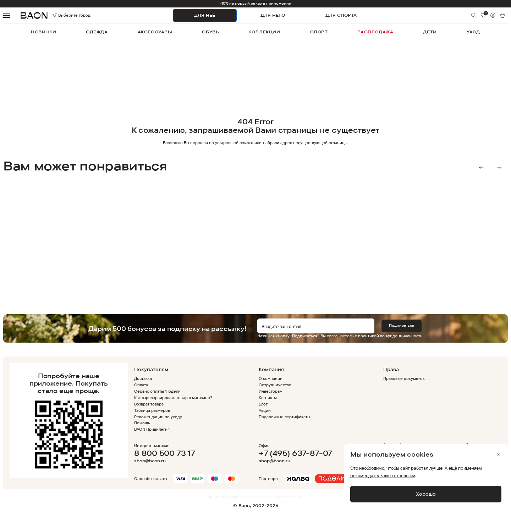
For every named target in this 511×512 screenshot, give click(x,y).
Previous (481, 167)
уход (473, 31)
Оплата (141, 384)
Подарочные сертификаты (285, 416)
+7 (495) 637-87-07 (295, 453)
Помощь (142, 422)
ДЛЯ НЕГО (272, 15)
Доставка (143, 378)
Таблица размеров (152, 410)
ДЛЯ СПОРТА (341, 15)
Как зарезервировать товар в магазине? (173, 397)
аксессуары (155, 31)
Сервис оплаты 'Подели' (158, 391)
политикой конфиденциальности (390, 335)
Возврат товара (149, 404)
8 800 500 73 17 (164, 453)
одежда (97, 31)
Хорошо (426, 494)
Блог (263, 404)
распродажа (375, 31)
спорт (319, 31)
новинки (43, 31)
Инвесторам (270, 391)
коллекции (264, 31)
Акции (265, 410)
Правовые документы (404, 378)
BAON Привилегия (152, 429)
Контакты (268, 397)
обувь (210, 31)
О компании (270, 378)
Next (499, 167)
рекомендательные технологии (382, 475)
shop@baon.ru (150, 460)
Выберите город (62, 15)
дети (429, 31)
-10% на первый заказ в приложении (256, 3)
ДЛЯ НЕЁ (204, 15)
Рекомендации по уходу (158, 416)
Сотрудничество (275, 384)
